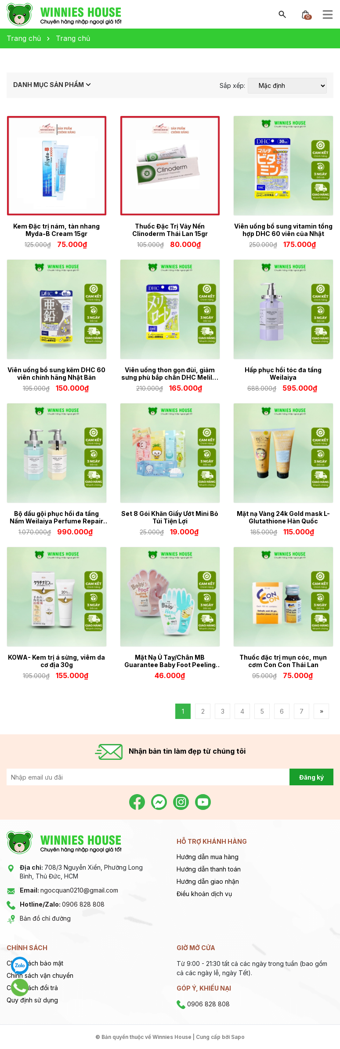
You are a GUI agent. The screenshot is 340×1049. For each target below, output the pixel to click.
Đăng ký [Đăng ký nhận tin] (311, 777)
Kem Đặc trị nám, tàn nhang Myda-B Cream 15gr (56, 229)
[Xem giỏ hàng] (305, 14)
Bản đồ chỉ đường (45, 918)
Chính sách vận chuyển (40, 975)
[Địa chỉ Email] (170, 777)
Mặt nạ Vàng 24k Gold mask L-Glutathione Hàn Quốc (283, 517)
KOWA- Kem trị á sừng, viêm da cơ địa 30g (56, 660)
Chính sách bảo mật (35, 963)
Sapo (238, 1037)
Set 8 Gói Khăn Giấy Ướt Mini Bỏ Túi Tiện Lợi (169, 517)
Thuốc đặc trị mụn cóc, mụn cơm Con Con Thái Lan (283, 660)
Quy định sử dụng (32, 1000)
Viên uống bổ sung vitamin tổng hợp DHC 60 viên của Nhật (283, 229)
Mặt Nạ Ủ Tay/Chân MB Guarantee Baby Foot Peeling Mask (170, 660)
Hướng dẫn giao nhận (208, 881)
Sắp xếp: (232, 85)
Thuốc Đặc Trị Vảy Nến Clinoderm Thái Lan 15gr (170, 229)
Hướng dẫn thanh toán (209, 869)
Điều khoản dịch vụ (204, 893)
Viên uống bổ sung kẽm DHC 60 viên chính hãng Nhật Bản (56, 373)
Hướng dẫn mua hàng (208, 856)
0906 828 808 (62, 904)
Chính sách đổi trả (32, 987)
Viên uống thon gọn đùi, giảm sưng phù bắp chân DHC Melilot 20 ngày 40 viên (170, 373)
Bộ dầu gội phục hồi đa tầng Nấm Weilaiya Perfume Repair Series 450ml (56, 517)
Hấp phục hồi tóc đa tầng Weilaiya (283, 373)
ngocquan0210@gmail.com (69, 890)
